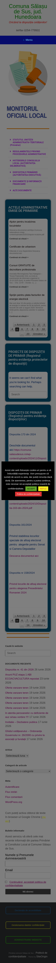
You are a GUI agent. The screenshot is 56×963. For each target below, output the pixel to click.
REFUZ (43, 489)
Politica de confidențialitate (28, 494)
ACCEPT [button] (31, 489)
